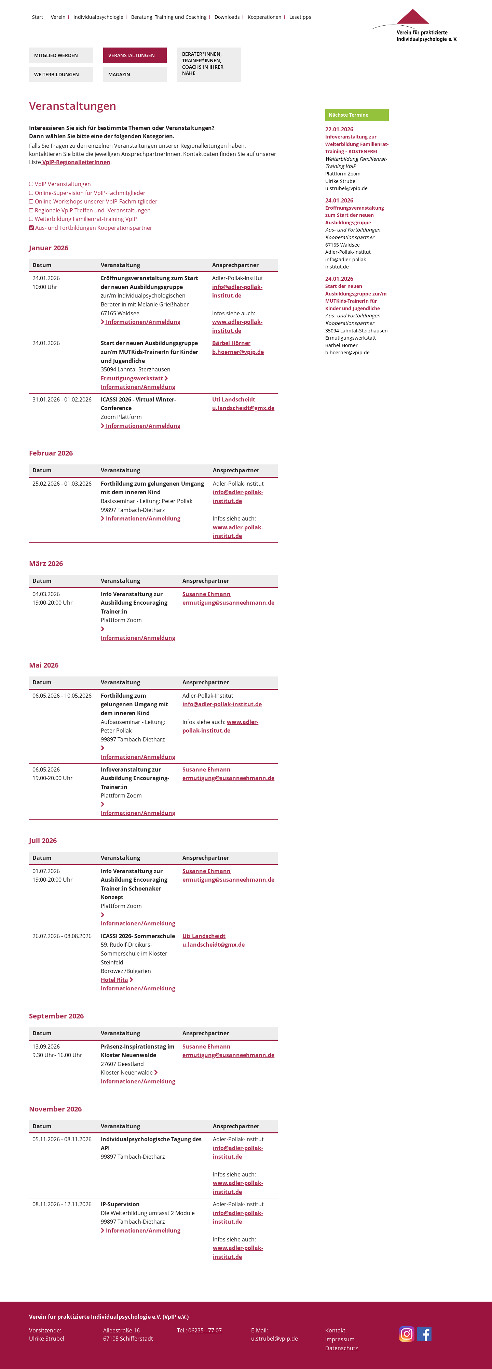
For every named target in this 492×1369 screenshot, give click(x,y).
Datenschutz (341, 1348)
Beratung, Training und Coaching (169, 17)
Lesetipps (300, 17)
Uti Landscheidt (233, 399)
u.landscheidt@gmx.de (243, 408)
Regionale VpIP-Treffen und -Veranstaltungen (90, 210)
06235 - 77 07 (205, 1330)
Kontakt (335, 1330)
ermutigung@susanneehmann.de (228, 602)
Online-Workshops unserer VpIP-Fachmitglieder (93, 201)
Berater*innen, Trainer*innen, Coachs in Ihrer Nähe (202, 63)
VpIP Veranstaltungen (60, 184)
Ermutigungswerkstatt (132, 378)
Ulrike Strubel (341, 181)
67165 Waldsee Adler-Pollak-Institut (354, 230)
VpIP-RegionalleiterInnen (75, 162)
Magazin (119, 74)
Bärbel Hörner (231, 343)
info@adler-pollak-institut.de (222, 704)
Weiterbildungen (56, 74)
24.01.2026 (339, 200)
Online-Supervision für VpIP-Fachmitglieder (87, 193)
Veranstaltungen (131, 55)
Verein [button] (58, 17)
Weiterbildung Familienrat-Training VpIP (83, 219)
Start (37, 17)
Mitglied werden (56, 55)
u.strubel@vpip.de (346, 188)
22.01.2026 (339, 129)
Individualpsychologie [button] (98, 17)
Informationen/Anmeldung (140, 322)
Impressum (340, 1339)
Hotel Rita (114, 980)
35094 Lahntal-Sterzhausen (356, 308)
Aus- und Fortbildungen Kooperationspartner (90, 228)
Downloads (227, 17)
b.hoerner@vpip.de (238, 352)
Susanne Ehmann (206, 594)
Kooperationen (265, 17)
